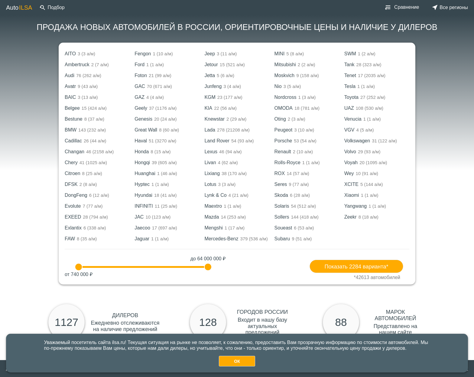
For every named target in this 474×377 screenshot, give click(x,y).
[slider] (79, 267)
